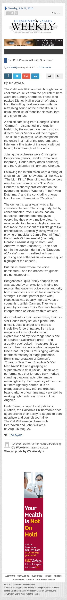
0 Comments (45, 67)
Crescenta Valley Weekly (23, 584)
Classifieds (18, 579)
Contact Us (23, 576)
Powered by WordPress (14, 594)
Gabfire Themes (33, 594)
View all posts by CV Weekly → (24, 451)
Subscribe (37, 576)
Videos (48, 576)
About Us (10, 576)
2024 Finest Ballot (45, 579)
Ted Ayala (15, 435)
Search (56, 13)
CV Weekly (12, 67)
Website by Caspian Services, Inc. (42, 591)
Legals (30, 579)
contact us (8, 591)
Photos (58, 576)
